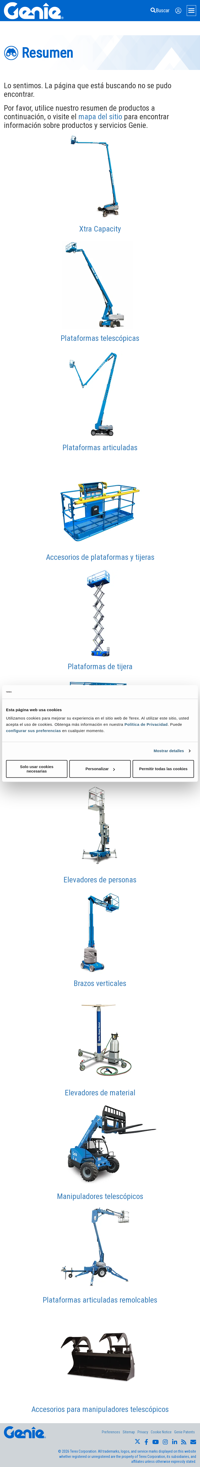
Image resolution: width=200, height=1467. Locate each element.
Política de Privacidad (146, 724)
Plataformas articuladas (100, 447)
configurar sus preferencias (33, 730)
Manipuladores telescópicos (100, 1196)
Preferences (111, 1432)
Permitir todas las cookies (163, 769)
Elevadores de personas (100, 879)
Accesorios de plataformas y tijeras (100, 557)
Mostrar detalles (169, 751)
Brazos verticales (100, 983)
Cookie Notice (161, 1432)
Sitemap (129, 1432)
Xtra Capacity (100, 228)
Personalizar (100, 769)
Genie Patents (184, 1432)
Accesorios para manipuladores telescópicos (100, 1409)
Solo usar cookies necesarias (36, 768)
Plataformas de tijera (100, 666)
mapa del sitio (100, 116)
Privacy (143, 1432)
